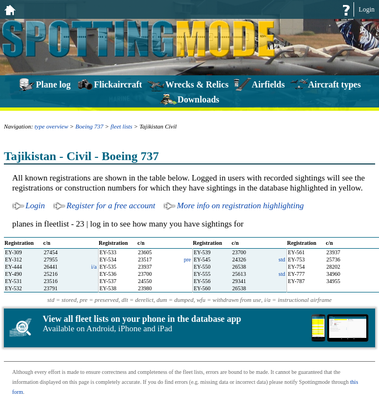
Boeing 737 (89, 126)
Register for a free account (110, 205)
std (282, 259)
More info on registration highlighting (240, 205)
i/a (94, 267)
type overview (51, 126)
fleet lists (121, 126)
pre (187, 259)
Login (366, 9)
